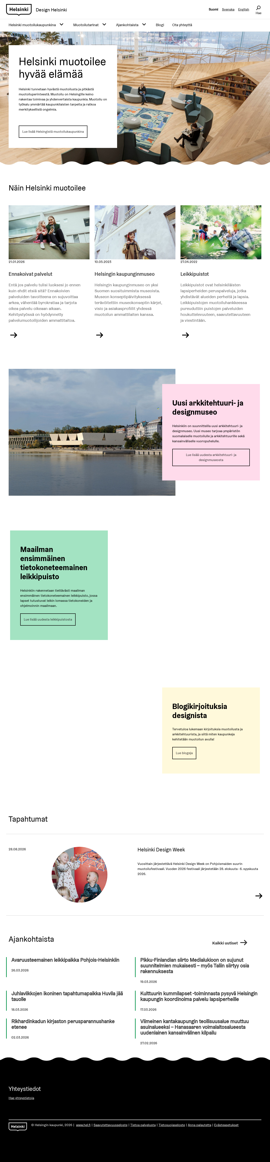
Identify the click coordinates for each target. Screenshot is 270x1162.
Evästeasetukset (226, 1125)
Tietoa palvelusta (143, 1125)
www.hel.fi (83, 1125)
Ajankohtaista (127, 24)
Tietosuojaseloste (172, 1125)
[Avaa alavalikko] (61, 25)
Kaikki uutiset (230, 941)
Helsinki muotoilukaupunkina (32, 24)
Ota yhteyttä (182, 24)
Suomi (213, 9)
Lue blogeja (184, 753)
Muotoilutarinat (86, 24)
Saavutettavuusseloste (110, 1125)
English (243, 9)
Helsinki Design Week (161, 849)
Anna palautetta (199, 1125)
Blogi (160, 24)
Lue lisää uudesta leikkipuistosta (48, 619)
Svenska (228, 9)
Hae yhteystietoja (21, 1098)
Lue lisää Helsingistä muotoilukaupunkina (53, 131)
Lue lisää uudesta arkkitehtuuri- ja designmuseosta (211, 457)
